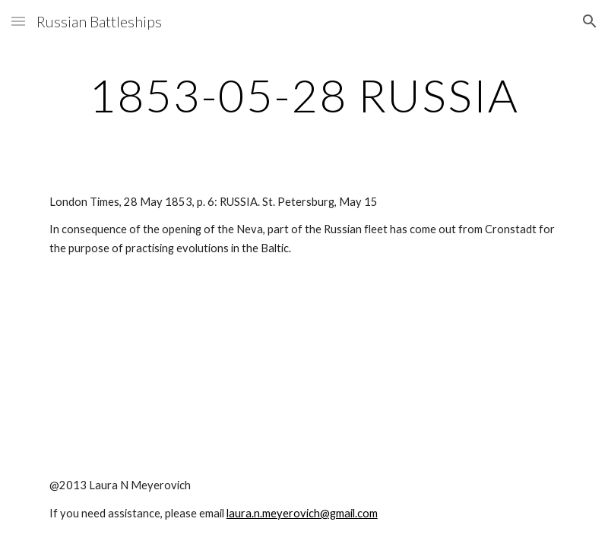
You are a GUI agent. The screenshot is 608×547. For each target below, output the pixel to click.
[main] (304, 95)
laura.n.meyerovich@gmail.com (302, 513)
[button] (18, 21)
